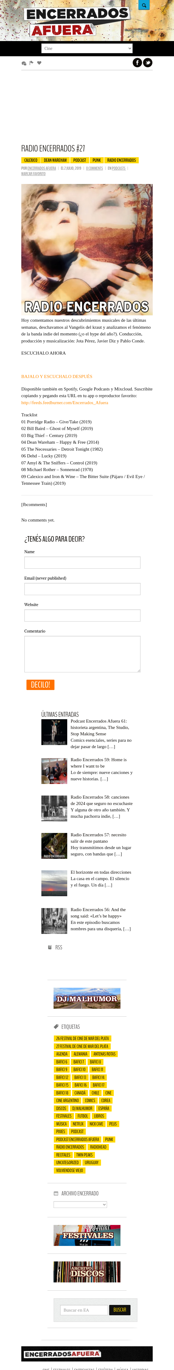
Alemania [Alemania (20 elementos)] (80, 1054)
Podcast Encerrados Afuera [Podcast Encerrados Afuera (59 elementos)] (77, 1139)
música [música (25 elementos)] (61, 1124)
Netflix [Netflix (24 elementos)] (78, 1124)
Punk (97, 160)
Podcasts (119, 168)
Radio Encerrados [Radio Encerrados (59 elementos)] (70, 1147)
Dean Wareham (55, 160)
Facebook (137, 63)
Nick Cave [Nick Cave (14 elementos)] (96, 1124)
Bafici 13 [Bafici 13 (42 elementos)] (80, 1077)
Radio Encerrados (121, 160)
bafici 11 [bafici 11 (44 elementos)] (97, 1070)
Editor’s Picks (32, 63)
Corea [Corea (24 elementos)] (105, 1101)
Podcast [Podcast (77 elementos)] (77, 1132)
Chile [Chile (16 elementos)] (95, 1093)
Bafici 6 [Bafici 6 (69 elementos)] (61, 1062)
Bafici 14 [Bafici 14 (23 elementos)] (98, 1077)
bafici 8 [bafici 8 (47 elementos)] (95, 1062)
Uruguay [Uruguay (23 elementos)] (91, 1163)
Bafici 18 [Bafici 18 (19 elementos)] (62, 1093)
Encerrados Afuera (41, 168)
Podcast (79, 160)
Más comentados (25, 63)
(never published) (45, 578)
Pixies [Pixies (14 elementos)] (60, 1132)
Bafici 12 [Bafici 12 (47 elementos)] (62, 1077)
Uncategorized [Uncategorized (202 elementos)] (67, 1163)
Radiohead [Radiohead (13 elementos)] (98, 1147)
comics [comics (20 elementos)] (90, 1101)
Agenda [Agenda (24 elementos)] (62, 1054)
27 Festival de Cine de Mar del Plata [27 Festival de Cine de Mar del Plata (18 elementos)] (82, 1046)
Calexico (30, 160)
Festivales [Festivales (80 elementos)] (63, 1116)
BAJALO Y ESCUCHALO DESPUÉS (56, 376)
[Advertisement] (87, 109)
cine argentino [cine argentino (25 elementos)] (67, 1101)
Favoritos (40, 63)
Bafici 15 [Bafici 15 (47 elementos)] (62, 1085)
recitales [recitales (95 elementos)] (63, 1155)
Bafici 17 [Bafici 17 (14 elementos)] (98, 1085)
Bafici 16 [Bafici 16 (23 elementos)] (81, 1085)
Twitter (148, 63)
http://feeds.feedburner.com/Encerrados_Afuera (64, 402)
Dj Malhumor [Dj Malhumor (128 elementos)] (82, 1108)
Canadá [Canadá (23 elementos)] (80, 1093)
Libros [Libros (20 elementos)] (99, 1116)
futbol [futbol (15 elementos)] (83, 1116)
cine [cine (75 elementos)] (108, 1093)
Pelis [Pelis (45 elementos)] (113, 1124)
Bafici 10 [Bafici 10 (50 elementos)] (79, 1070)
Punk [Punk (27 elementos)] (109, 1139)
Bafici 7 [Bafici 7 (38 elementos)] (78, 1062)
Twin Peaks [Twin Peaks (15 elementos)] (84, 1155)
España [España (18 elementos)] (104, 1108)
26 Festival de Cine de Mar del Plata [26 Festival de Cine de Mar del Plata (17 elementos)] (82, 1038)
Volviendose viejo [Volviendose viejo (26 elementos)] (69, 1170)
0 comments (94, 168)
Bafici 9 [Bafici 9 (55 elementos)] (61, 1070)
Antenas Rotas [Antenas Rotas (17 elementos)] (104, 1054)
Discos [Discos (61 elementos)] (61, 1108)
